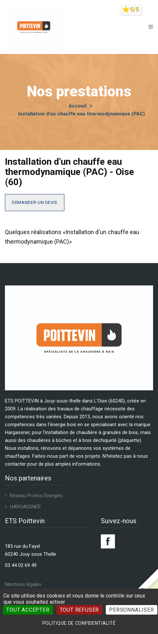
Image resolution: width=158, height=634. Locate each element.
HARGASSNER (25, 507)
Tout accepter (27, 610)
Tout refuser (79, 610)
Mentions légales (23, 584)
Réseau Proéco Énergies (36, 496)
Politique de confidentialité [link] (79, 623)
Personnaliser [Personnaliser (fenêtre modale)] (131, 610)
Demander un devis (34, 202)
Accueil (77, 106)
